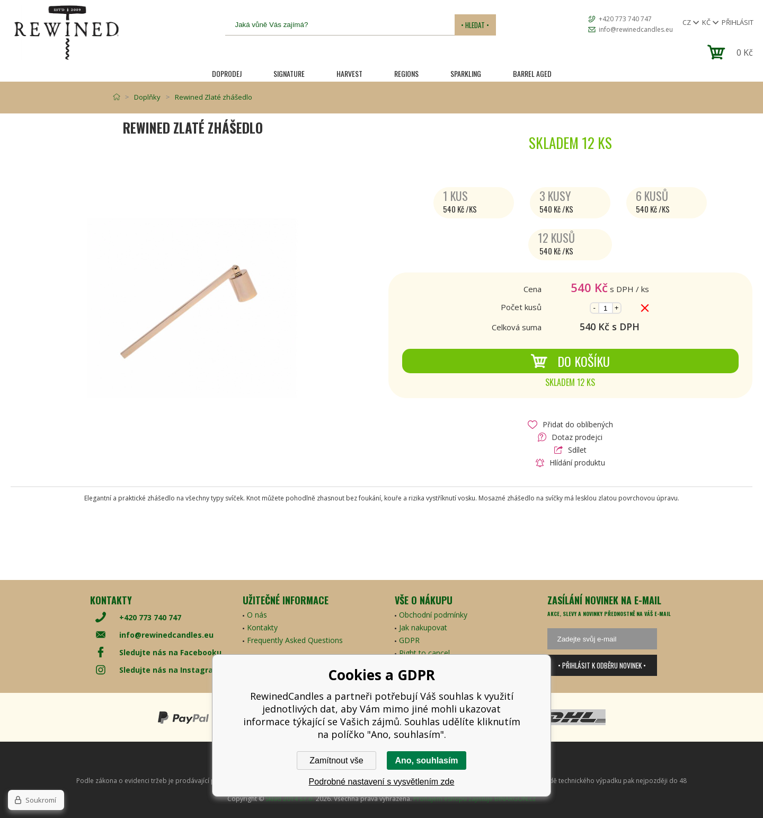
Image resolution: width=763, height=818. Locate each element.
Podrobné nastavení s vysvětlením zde (382, 781)
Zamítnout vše (336, 760)
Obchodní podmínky (433, 615)
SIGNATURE (289, 73)
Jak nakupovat (423, 627)
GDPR (409, 640)
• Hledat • (475, 25)
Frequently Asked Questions (295, 640)
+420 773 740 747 (625, 18)
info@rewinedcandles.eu (636, 29)
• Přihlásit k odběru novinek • (602, 665)
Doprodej (227, 73)
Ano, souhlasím (426, 760)
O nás (257, 615)
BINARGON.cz (515, 798)
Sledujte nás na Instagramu (172, 670)
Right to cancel (424, 653)
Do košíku (570, 361)
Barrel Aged (532, 73)
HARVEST (349, 73)
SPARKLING (465, 73)
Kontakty (262, 627)
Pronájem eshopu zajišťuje (453, 798)
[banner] (66, 32)
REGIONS (406, 73)
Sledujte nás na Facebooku (170, 652)
